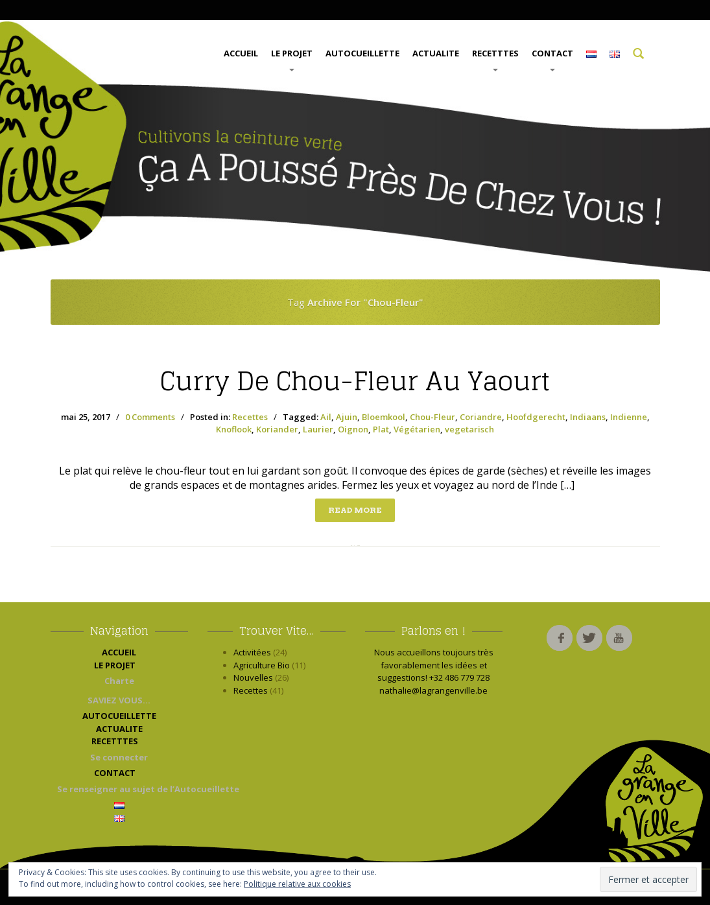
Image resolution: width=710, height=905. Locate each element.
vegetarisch (469, 429)
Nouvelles (253, 677)
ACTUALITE (435, 53)
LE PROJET (292, 59)
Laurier (318, 429)
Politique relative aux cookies (297, 883)
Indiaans (588, 417)
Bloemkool (383, 417)
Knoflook (234, 429)
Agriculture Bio (261, 665)
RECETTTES (495, 59)
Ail (325, 417)
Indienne (628, 417)
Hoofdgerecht (535, 417)
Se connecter (119, 757)
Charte (119, 681)
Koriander (277, 429)
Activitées (252, 652)
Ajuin (346, 417)
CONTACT (552, 59)
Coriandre (481, 417)
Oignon (353, 429)
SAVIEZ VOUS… (119, 700)
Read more (355, 510)
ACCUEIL (241, 53)
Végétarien (417, 429)
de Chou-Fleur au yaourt (355, 381)
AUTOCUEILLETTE (362, 53)
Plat (381, 429)
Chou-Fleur (432, 417)
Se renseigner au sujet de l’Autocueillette (123, 789)
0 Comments (150, 417)
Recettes (250, 417)
